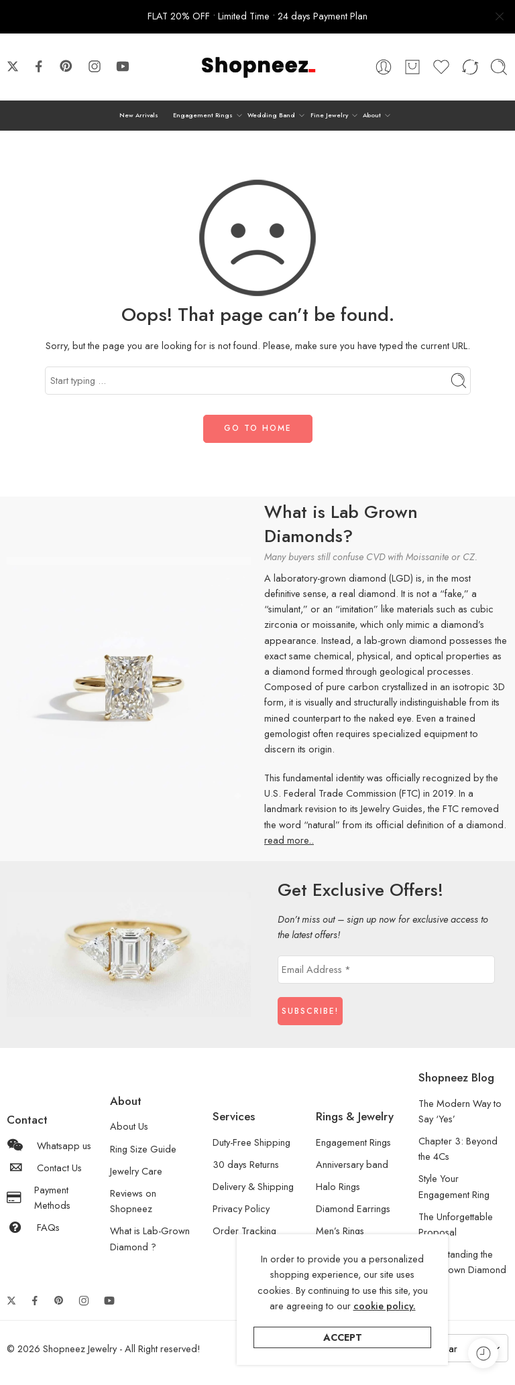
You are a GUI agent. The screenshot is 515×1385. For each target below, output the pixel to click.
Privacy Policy (241, 1208)
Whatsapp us (49, 1145)
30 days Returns (246, 1164)
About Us (129, 1126)
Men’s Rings (340, 1231)
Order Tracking (244, 1231)
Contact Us (44, 1168)
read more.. (289, 840)
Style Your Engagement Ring (454, 1186)
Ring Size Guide (143, 1149)
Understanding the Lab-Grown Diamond (462, 1261)
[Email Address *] (386, 969)
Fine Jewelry (329, 115)
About (372, 115)
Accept (342, 1337)
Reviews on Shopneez (133, 1200)
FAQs (33, 1227)
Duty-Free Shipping (251, 1142)
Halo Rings (338, 1186)
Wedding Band (271, 115)
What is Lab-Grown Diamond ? (150, 1238)
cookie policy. (384, 1306)
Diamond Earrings (353, 1208)
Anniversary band (352, 1164)
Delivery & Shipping (253, 1186)
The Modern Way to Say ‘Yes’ (460, 1111)
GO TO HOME (258, 428)
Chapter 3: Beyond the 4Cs (458, 1148)
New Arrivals (138, 115)
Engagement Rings (203, 115)
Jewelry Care (136, 1171)
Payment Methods (38, 1197)
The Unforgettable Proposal (455, 1224)
